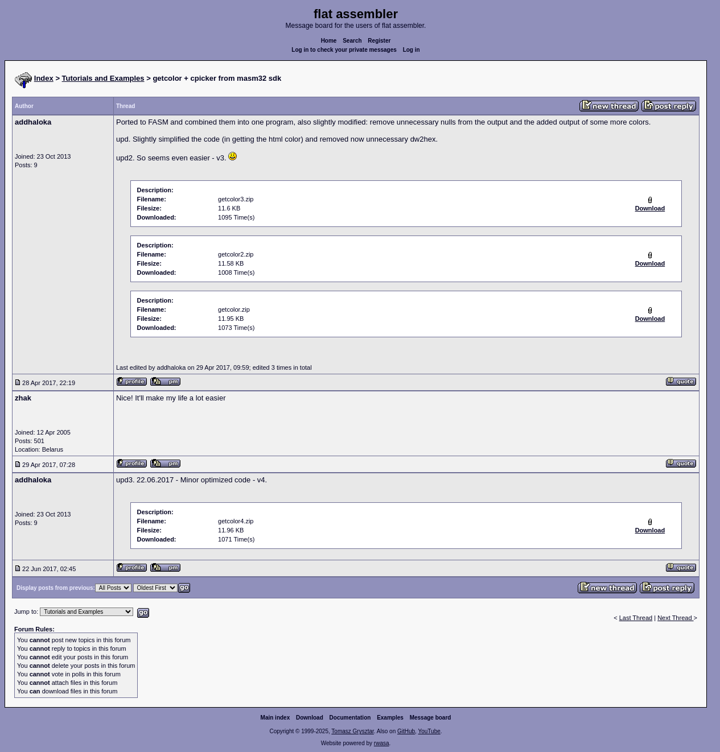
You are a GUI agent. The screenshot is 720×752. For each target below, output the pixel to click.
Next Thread (675, 617)
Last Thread (636, 617)
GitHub (406, 731)
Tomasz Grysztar (352, 731)
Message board (430, 717)
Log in (411, 50)
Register (379, 41)
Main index (275, 717)
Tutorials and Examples (103, 78)
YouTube (429, 731)
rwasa (381, 743)
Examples (390, 717)
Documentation (350, 717)
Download (309, 717)
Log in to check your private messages (344, 50)
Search (352, 41)
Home (329, 41)
